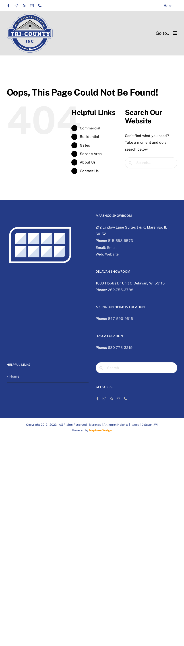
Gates (85, 145)
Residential (89, 137)
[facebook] (8, 5)
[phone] (40, 5)
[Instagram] (104, 398)
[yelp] (24, 5)
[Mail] (118, 398)
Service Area (91, 154)
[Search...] (151, 162)
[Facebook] (97, 398)
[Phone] (125, 398)
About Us (87, 162)
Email (112, 247)
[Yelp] (111, 398)
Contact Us (89, 171)
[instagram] (16, 5)
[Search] (130, 162)
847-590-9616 (120, 319)
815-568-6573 (120, 241)
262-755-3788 (120, 290)
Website (112, 254)
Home (14, 376)
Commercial (90, 128)
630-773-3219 (120, 347)
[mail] (32, 5)
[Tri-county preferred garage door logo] (30, 15)
